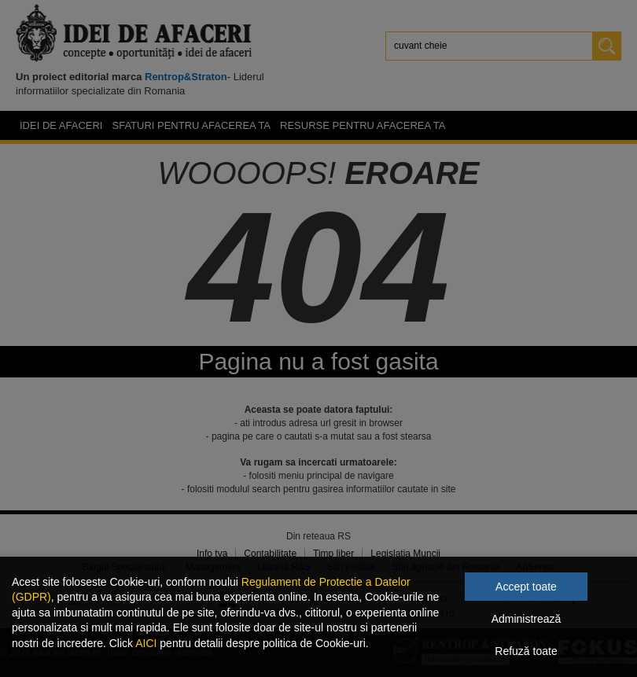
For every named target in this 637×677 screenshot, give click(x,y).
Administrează (527, 619)
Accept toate (526, 586)
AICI (145, 643)
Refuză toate (526, 651)
